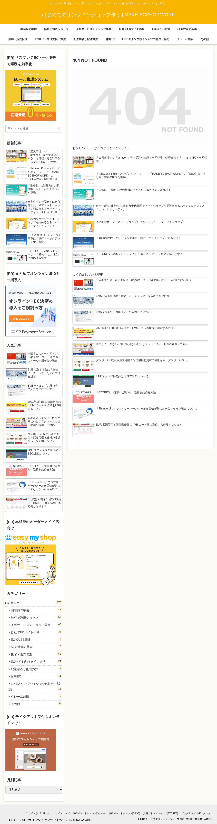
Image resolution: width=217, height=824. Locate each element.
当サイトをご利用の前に (37, 813)
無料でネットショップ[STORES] (160, 813)
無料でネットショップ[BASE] (123, 813)
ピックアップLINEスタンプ (195, 813)
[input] (33, 128)
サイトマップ (61, 813)
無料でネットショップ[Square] (88, 813)
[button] (59, 128)
